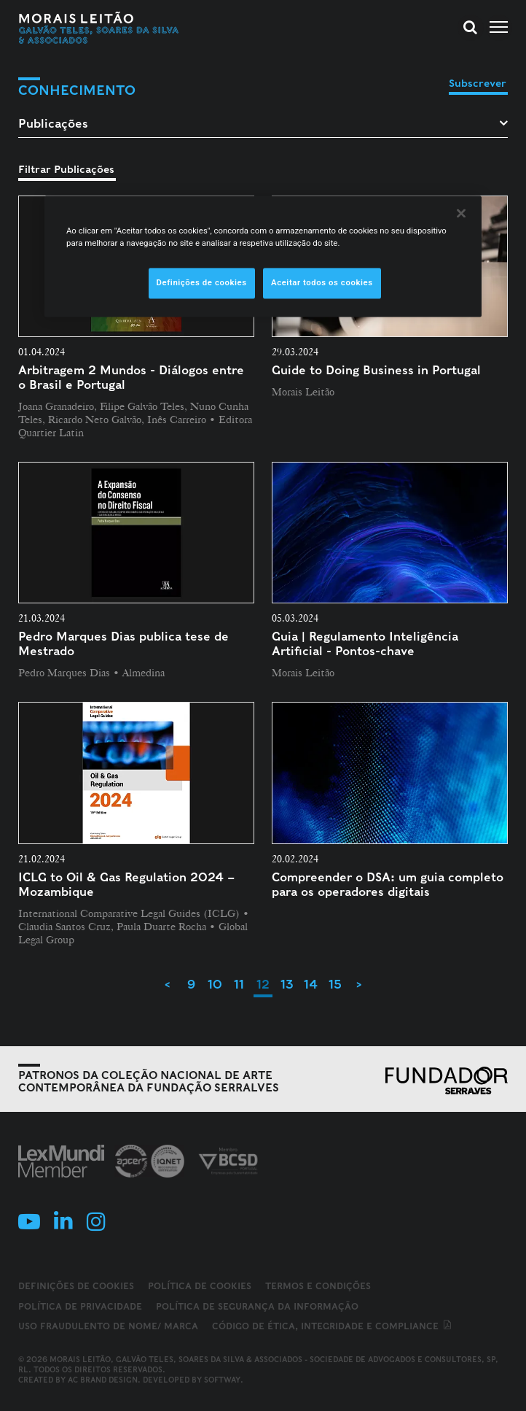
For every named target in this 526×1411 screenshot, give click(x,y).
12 (263, 984)
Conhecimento (77, 90)
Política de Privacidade (80, 1306)
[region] (263, 256)
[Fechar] (461, 214)
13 (287, 984)
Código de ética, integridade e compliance (332, 1326)
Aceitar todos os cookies (322, 283)
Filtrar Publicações (66, 169)
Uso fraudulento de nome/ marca (108, 1326)
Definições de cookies (76, 1286)
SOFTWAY (222, 1379)
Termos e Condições (318, 1285)
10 (215, 984)
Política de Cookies (199, 1285)
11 (239, 984)
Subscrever (477, 83)
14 (311, 984)
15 (335, 984)
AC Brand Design (103, 1379)
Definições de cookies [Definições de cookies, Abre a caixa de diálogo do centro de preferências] (202, 283)
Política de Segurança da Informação (257, 1306)
